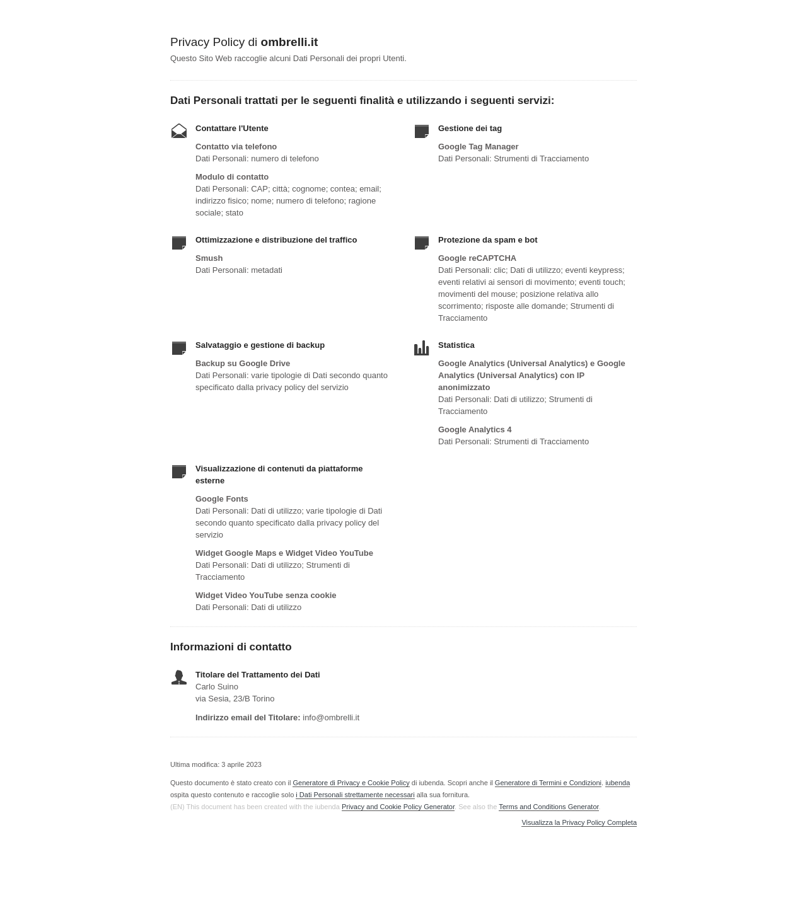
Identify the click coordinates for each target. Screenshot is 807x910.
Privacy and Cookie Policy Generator (398, 806)
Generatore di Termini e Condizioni (548, 782)
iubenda (617, 782)
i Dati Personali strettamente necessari (355, 794)
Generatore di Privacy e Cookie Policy (351, 782)
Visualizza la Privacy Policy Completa (579, 822)
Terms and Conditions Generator (548, 806)
